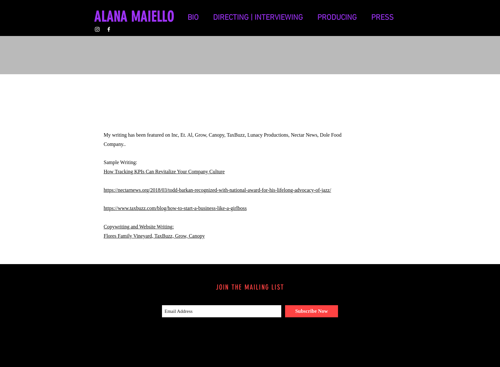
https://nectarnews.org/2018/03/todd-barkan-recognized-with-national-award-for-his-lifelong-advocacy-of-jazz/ (217, 190)
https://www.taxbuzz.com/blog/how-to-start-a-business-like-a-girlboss (175, 208)
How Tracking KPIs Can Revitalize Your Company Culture (164, 171)
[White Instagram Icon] (97, 29)
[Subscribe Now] (311, 311)
